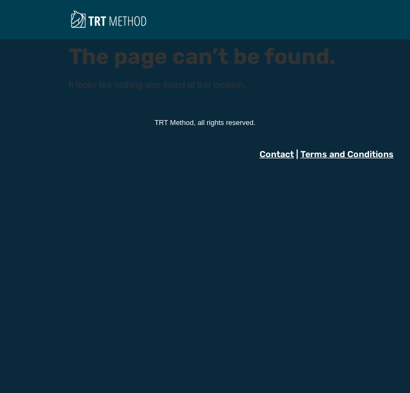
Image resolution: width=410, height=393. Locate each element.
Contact (277, 154)
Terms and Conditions (347, 154)
